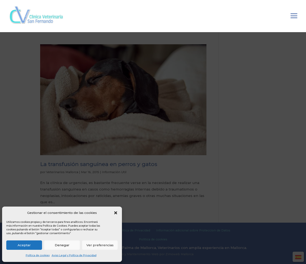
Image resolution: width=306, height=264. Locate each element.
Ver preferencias (100, 245)
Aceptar (24, 245)
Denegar (62, 245)
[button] (116, 213)
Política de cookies (38, 255)
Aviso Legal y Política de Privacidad (74, 255)
